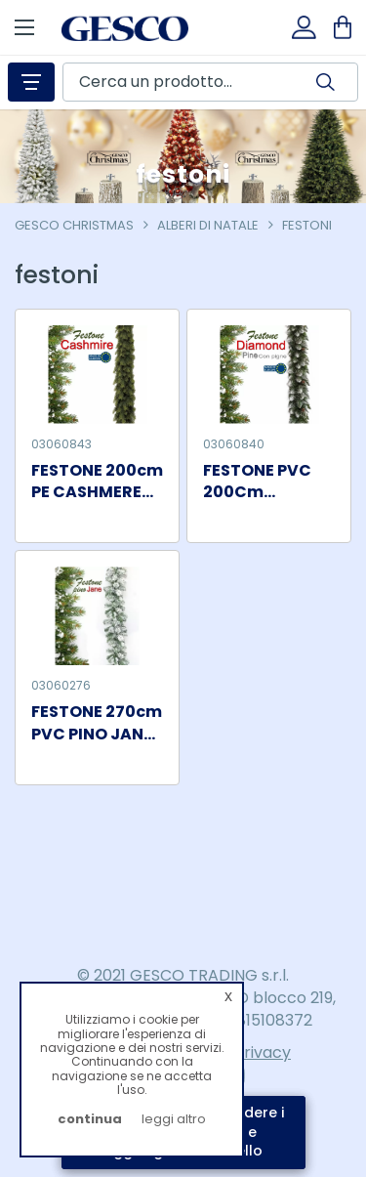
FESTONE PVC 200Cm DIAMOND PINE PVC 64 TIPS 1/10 (267, 482)
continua (90, 1119)
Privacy (262, 1052)
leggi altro (174, 1119)
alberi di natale (208, 225)
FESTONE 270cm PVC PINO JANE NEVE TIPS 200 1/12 (96, 723)
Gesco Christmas (74, 225)
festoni (307, 225)
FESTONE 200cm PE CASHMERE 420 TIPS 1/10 (97, 482)
